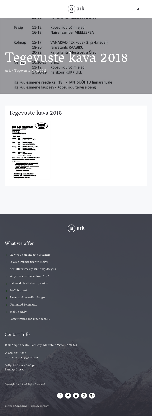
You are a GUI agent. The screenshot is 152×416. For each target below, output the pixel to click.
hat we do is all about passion (29, 283)
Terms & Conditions (16, 406)
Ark (8, 71)
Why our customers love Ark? (29, 276)
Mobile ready (18, 312)
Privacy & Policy (40, 406)
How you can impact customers (30, 255)
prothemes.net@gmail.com (22, 357)
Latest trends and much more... (30, 319)
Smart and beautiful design (27, 298)
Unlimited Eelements (23, 305)
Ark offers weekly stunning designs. (33, 269)
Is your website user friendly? (29, 262)
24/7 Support (18, 290)
